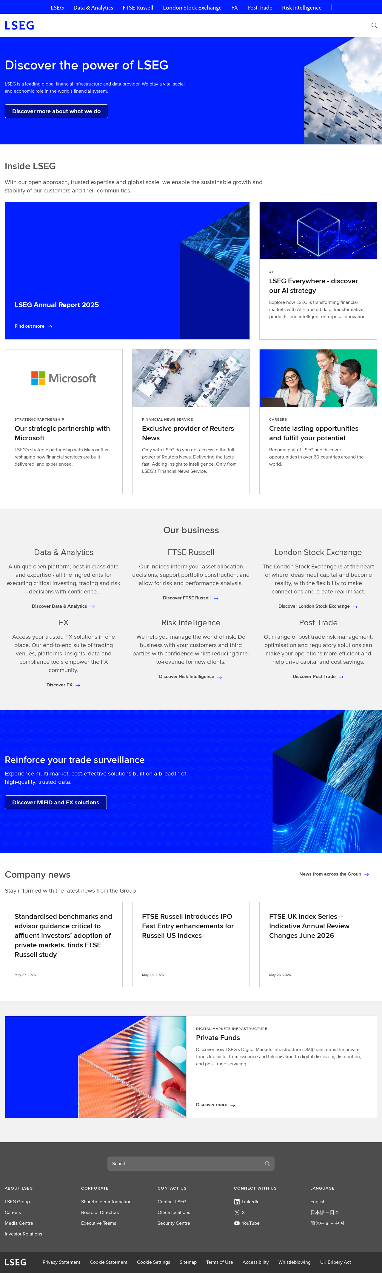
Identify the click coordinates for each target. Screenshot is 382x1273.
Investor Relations (23, 1233)
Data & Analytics (93, 7)
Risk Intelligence (302, 7)
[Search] (374, 25)
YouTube (247, 1223)
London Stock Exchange (192, 7)
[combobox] (183, 1164)
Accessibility (256, 1262)
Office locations (174, 1212)
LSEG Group (17, 1201)
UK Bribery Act (335, 1262)
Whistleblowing (294, 1262)
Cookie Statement (108, 1262)
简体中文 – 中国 (327, 1223)
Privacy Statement (61, 1262)
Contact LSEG (172, 1201)
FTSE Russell (138, 7)
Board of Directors (100, 1212)
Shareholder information (106, 1201)
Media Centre (19, 1223)
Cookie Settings (153, 1262)
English (318, 1201)
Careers (13, 1212)
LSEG (57, 7)
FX (234, 7)
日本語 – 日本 (324, 1212)
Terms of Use (219, 1262)
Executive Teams (98, 1223)
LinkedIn (247, 1201)
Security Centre (174, 1223)
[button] (38, 1188)
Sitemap (188, 1262)
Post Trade (259, 7)
